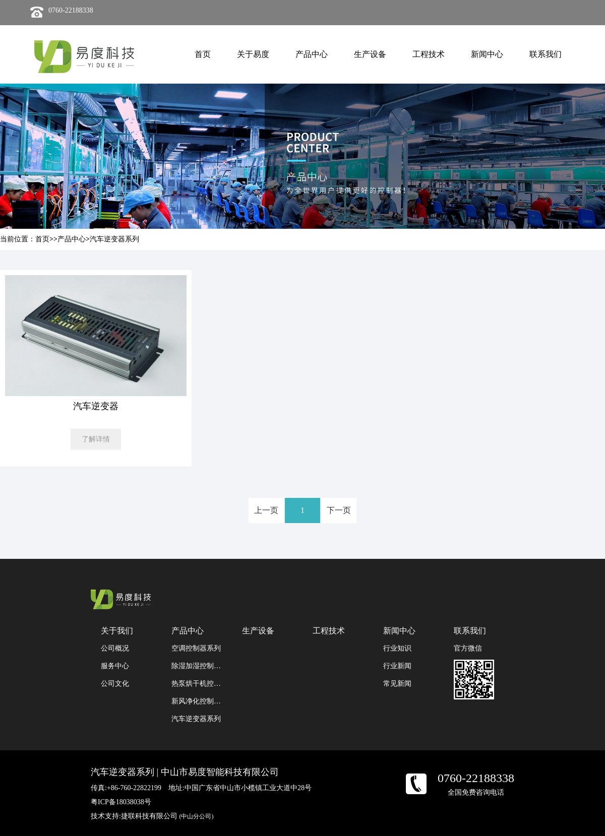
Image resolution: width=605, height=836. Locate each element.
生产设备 (370, 54)
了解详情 (96, 439)
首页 (203, 54)
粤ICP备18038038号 (121, 802)
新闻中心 (487, 54)
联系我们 (545, 54)
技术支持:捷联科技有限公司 (152, 816)
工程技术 (428, 54)
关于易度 (253, 54)
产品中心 (311, 54)
